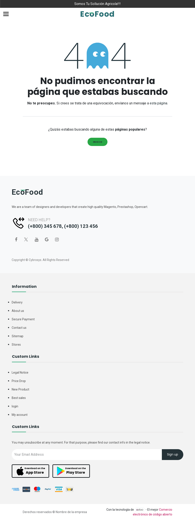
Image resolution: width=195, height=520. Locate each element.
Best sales (19, 398)
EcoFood (97, 14)
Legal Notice (20, 372)
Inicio (97, 142)
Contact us (19, 327)
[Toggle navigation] (6, 14)
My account (20, 414)
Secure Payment (23, 319)
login (15, 406)
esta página (158, 103)
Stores (16, 344)
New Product (20, 389)
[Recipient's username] (87, 454)
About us (18, 311)
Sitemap (17, 336)
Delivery (17, 302)
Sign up (172, 454)
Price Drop (19, 381)
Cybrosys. (35, 260)
